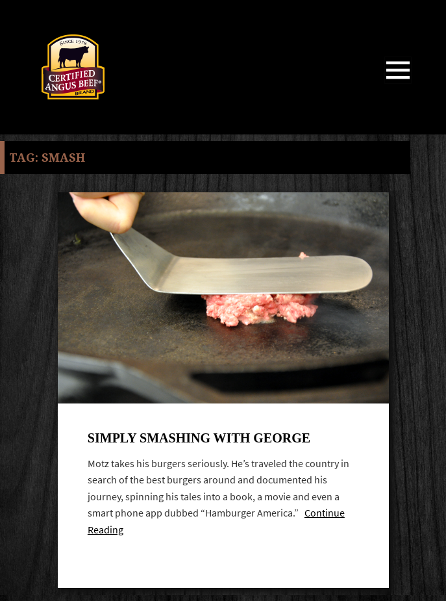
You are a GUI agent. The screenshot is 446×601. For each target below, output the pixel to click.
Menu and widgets (398, 83)
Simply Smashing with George (199, 438)
